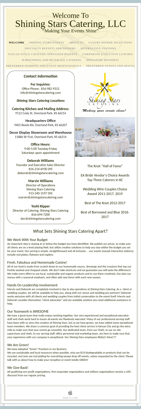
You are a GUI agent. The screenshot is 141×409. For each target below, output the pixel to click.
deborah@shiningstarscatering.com (40, 173)
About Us (76, 42)
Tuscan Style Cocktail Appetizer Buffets (43, 54)
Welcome (17, 42)
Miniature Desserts (102, 60)
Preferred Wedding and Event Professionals (44, 65)
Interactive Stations (98, 48)
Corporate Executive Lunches (107, 54)
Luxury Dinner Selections (110, 42)
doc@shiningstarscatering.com (41, 218)
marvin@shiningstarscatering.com (40, 197)
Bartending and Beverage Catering (52, 60)
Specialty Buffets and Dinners (51, 48)
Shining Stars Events (47, 42)
